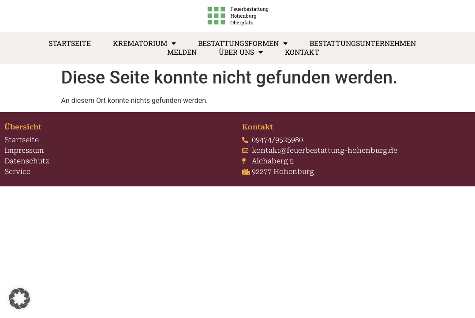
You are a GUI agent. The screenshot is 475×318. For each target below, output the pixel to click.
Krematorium (144, 43)
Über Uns (241, 52)
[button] (19, 298)
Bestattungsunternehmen (363, 43)
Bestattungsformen (243, 43)
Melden (182, 52)
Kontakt (302, 52)
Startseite (70, 43)
